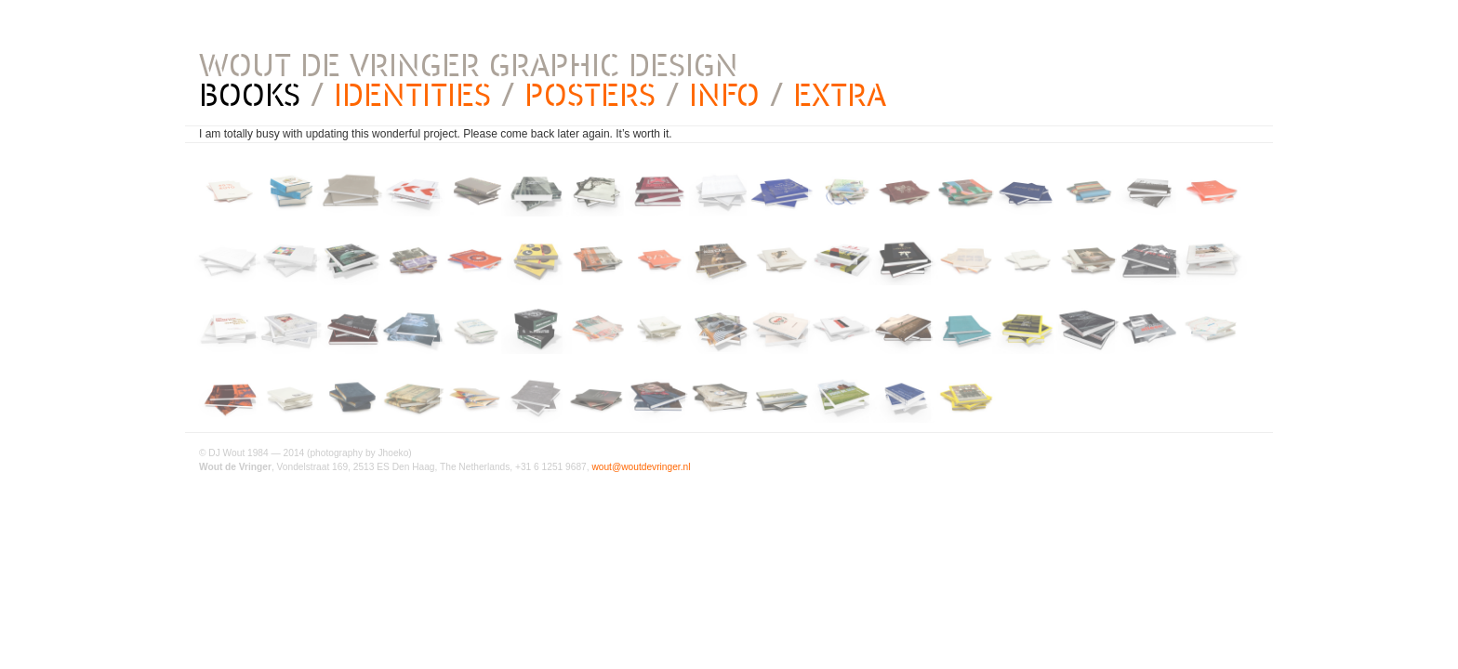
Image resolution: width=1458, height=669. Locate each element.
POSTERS (590, 95)
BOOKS (249, 95)
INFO (724, 95)
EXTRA (839, 95)
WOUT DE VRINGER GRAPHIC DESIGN (468, 65)
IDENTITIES (412, 95)
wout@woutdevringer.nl (640, 467)
